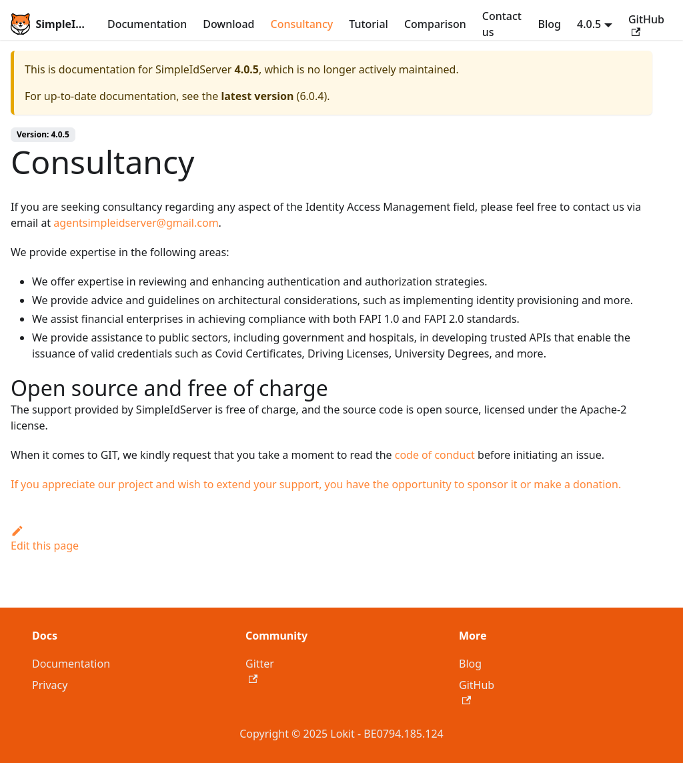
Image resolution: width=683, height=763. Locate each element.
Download (228, 24)
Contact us (502, 24)
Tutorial (368, 24)
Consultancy (301, 24)
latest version (257, 96)
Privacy (49, 685)
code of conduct (435, 455)
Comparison (435, 24)
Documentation (147, 24)
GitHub (646, 24)
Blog (549, 24)
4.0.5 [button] (589, 24)
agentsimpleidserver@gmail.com (135, 222)
